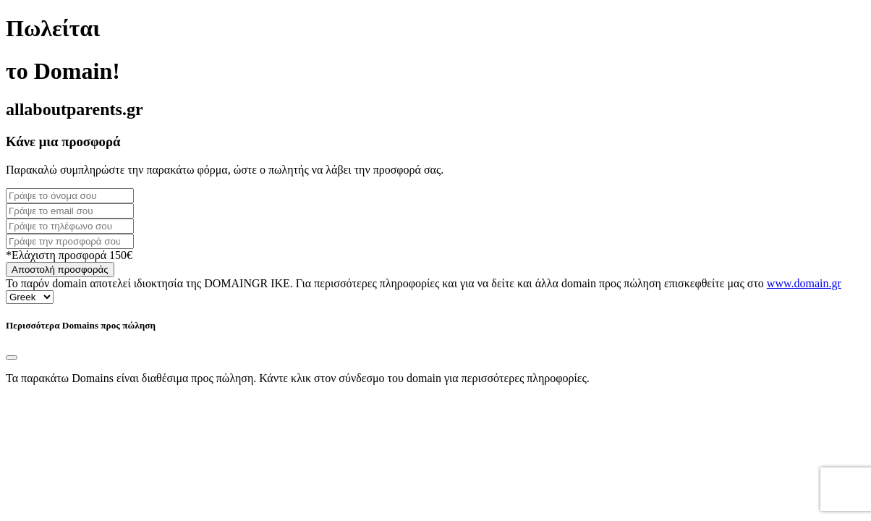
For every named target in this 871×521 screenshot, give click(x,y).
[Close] (11, 357)
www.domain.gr (804, 283)
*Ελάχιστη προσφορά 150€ (69, 255)
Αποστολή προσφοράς (60, 269)
